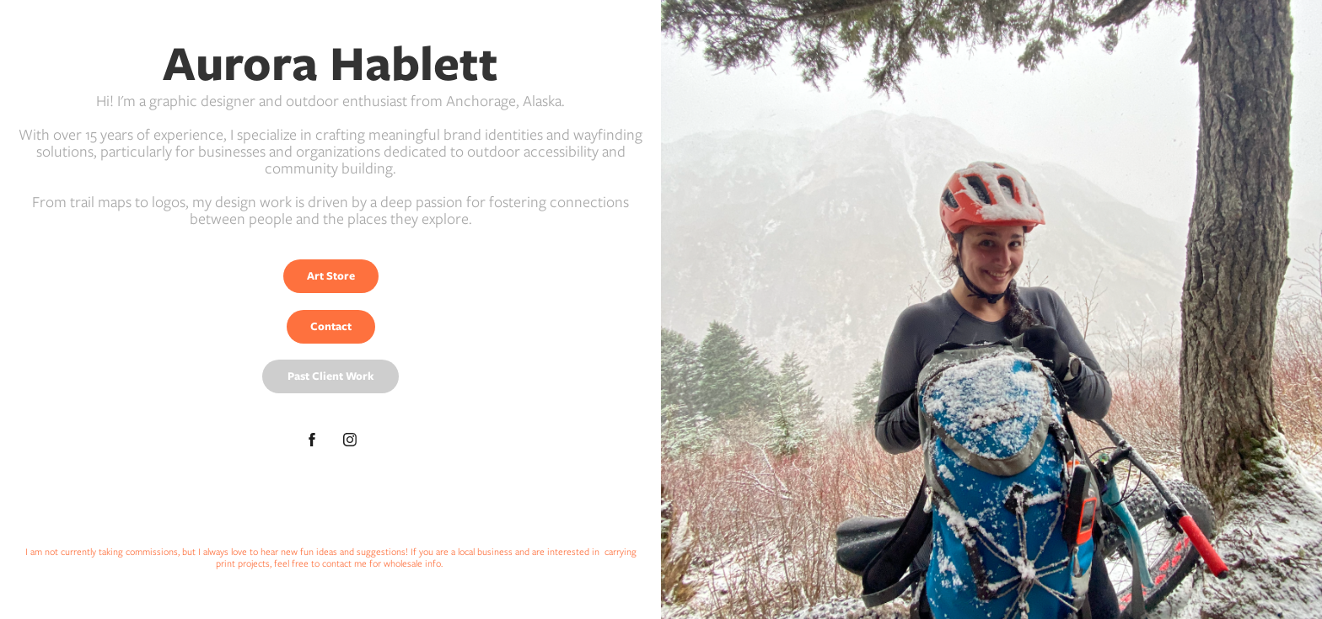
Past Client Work (330, 376)
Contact (331, 326)
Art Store (331, 276)
